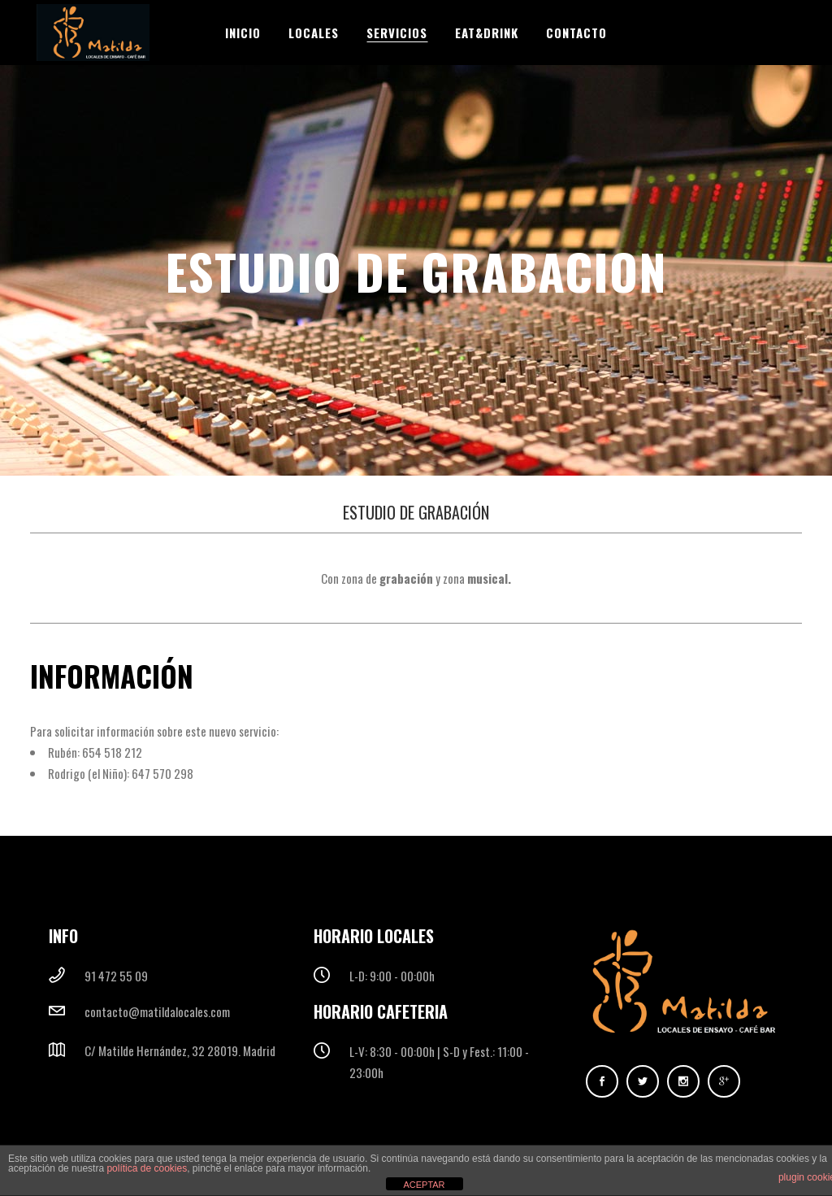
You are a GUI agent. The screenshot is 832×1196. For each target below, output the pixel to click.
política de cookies (146, 1168)
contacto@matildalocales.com (157, 1011)
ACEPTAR (423, 1184)
